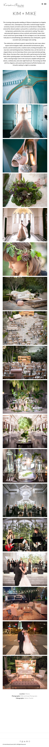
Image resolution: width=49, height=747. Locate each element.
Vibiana (27, 694)
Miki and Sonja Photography (29, 696)
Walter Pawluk (29, 698)
